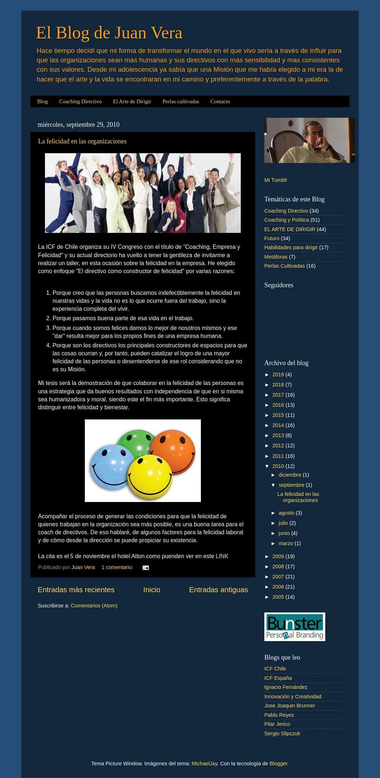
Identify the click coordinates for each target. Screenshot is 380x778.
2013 (278, 435)
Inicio (151, 590)
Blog (42, 101)
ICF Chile (275, 669)
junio (285, 533)
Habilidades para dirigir (291, 247)
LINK (222, 556)
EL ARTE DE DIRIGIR (289, 229)
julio (284, 523)
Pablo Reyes (279, 715)
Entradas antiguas (218, 590)
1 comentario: (118, 567)
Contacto (220, 101)
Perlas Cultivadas (284, 266)
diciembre (291, 475)
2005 (278, 597)
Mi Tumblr (275, 180)
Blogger (278, 763)
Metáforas (276, 257)
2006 (278, 587)
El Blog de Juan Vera (109, 32)
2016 (278, 405)
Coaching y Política (286, 220)
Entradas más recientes (76, 590)
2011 (278, 456)
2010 (278, 466)
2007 (278, 577)
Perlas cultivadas (180, 101)
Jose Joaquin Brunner (289, 705)
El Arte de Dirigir (132, 101)
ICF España (278, 678)
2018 (278, 385)
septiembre (292, 485)
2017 (278, 395)
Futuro (272, 238)
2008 (278, 566)
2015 (278, 415)
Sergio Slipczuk (282, 733)
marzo (287, 543)
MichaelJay (205, 763)
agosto (287, 513)
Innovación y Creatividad (293, 696)
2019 (278, 374)
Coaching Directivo (80, 101)
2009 (278, 556)
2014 (278, 425)
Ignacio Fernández (285, 687)
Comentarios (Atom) (94, 605)
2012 (278, 445)
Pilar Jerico (277, 724)
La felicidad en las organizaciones (82, 141)
